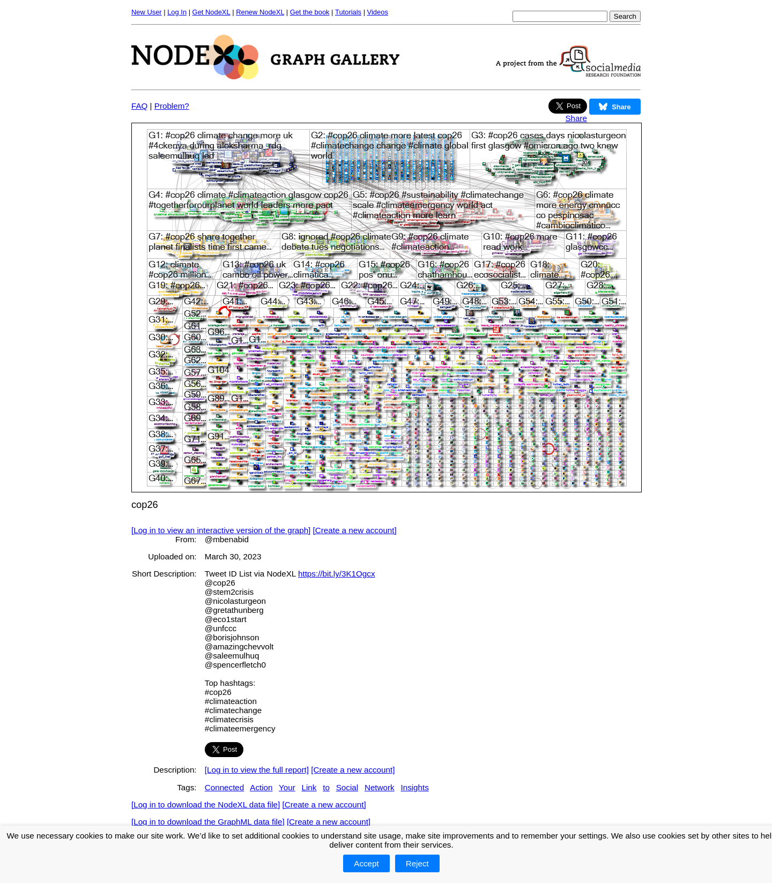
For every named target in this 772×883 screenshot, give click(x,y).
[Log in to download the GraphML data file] (208, 821)
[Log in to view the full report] (257, 769)
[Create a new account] (355, 530)
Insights (414, 787)
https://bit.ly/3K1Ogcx (336, 573)
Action (261, 787)
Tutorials (348, 12)
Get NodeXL (211, 12)
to (326, 787)
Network (380, 787)
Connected (224, 787)
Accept (366, 863)
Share (576, 118)
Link (309, 787)
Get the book (310, 12)
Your (287, 787)
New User (146, 12)
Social (347, 787)
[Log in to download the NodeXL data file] (205, 804)
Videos (377, 12)
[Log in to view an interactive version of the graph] (220, 530)
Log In (177, 12)
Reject (417, 863)
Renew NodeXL (260, 12)
